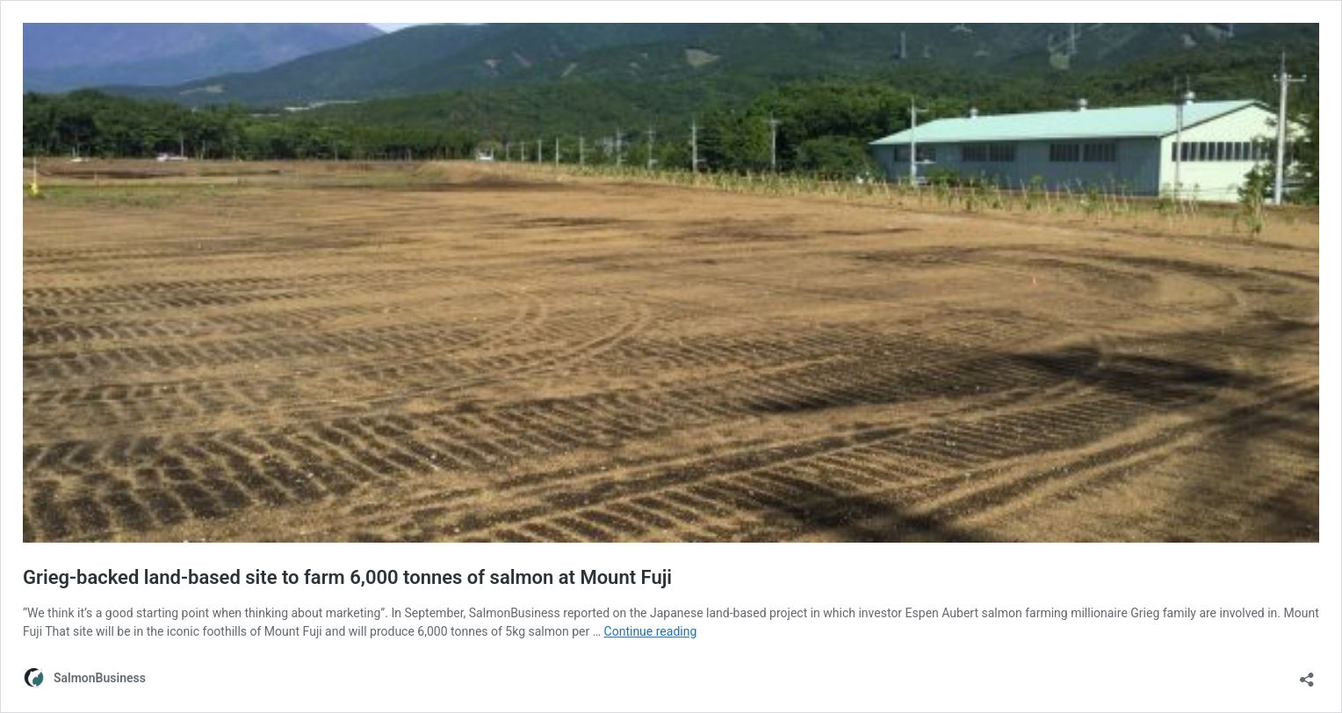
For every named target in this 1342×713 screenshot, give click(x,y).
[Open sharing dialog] (1307, 674)
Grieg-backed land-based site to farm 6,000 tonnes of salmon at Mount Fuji (347, 577)
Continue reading (650, 631)
